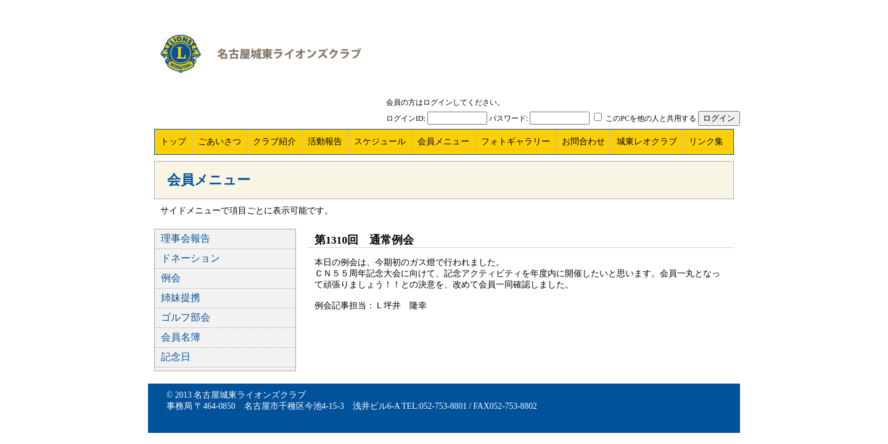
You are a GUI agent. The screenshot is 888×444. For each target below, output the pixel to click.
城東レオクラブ (647, 141)
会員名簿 (180, 337)
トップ (173, 141)
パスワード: (508, 118)
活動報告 (325, 141)
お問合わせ (583, 141)
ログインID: (406, 118)
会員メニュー (443, 141)
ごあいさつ (219, 141)
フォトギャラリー (515, 141)
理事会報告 (185, 238)
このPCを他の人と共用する (651, 118)
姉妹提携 (180, 297)
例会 (171, 278)
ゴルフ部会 (185, 317)
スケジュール (380, 141)
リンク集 (706, 141)
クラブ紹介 (274, 141)
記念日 (176, 357)
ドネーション (190, 258)
